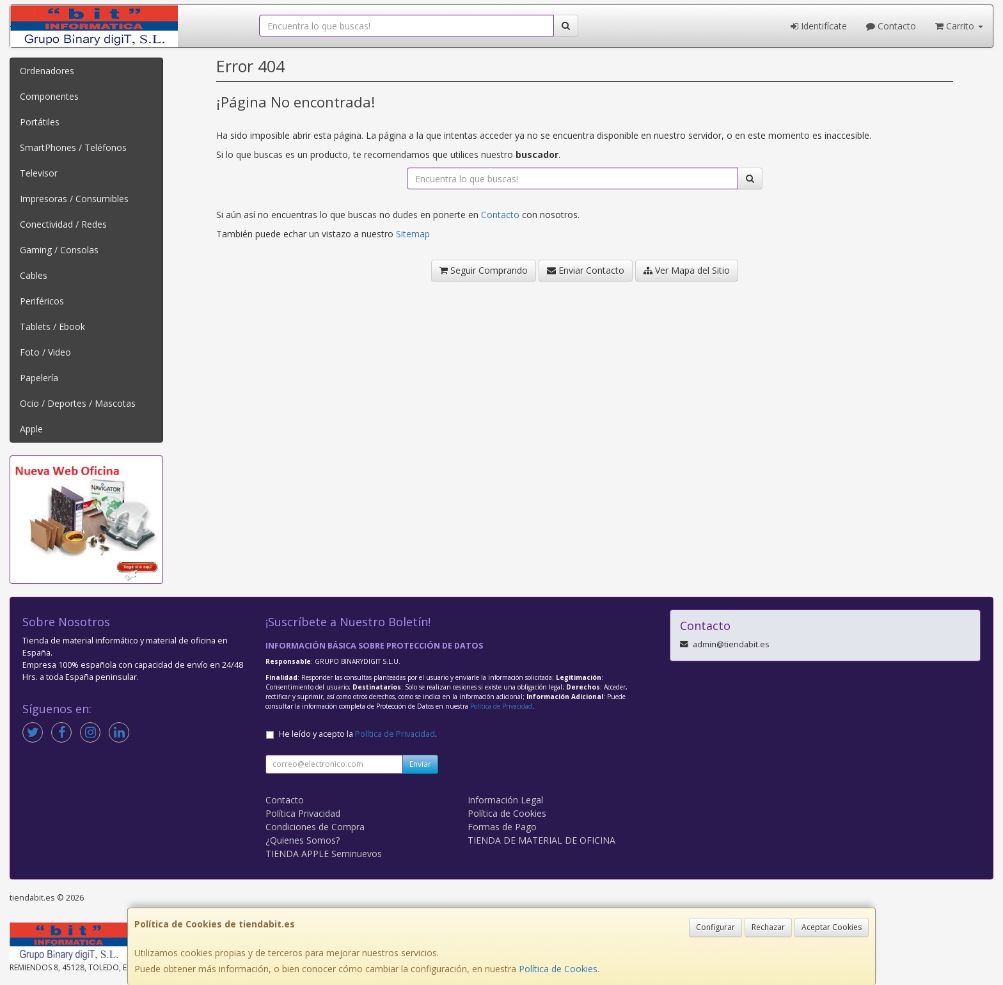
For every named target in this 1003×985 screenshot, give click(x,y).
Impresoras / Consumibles (74, 199)
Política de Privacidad (501, 706)
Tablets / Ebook (52, 326)
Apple (31, 429)
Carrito (959, 26)
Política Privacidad (302, 813)
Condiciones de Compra (315, 827)
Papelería (39, 378)
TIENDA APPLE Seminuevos (323, 853)
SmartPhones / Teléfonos (73, 147)
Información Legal (505, 800)
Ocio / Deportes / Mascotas (78, 403)
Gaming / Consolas (59, 250)
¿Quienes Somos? (302, 840)
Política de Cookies (558, 969)
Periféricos (42, 301)
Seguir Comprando (483, 270)
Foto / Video (45, 352)
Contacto (891, 26)
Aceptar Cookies (832, 927)
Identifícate (819, 26)
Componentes (49, 96)
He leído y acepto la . (358, 734)
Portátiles (39, 122)
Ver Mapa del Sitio (687, 270)
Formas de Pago (502, 827)
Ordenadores (47, 71)
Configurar (715, 927)
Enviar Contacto (585, 270)
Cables (33, 275)
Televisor (39, 173)
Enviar (420, 764)
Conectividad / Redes (63, 224)
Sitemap (413, 234)
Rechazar (768, 927)
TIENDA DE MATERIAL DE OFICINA (541, 840)
